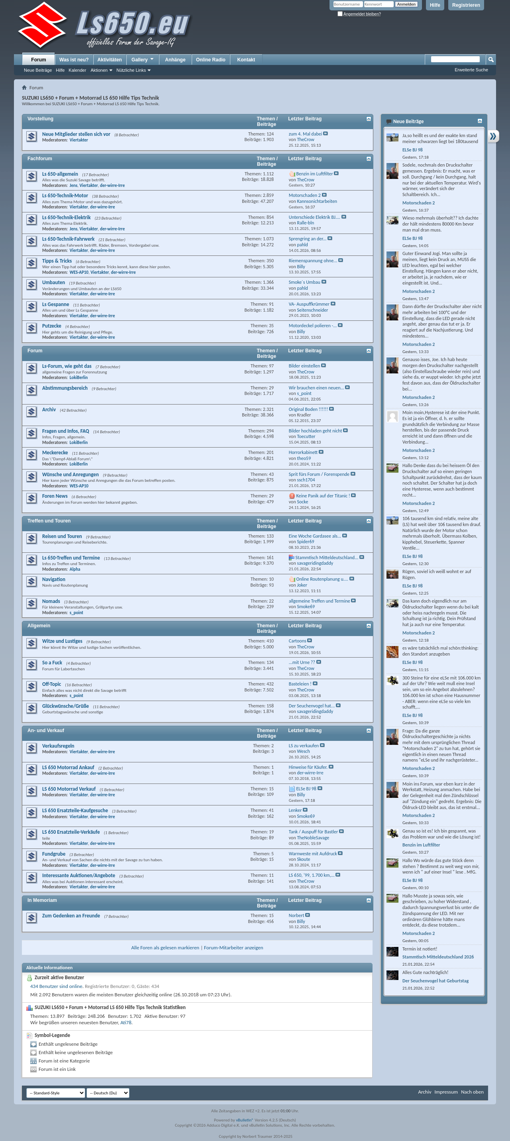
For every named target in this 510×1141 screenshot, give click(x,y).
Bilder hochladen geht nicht (315, 431)
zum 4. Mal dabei (305, 134)
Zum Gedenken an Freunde (71, 916)
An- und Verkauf (45, 730)
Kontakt (246, 60)
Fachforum (39, 158)
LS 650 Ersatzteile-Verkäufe (71, 832)
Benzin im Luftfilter (314, 174)
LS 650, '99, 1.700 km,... (312, 875)
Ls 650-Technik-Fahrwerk (68, 239)
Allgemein (38, 625)
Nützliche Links (131, 70)
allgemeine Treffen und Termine (319, 601)
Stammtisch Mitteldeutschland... (327, 557)
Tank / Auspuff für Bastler (313, 832)
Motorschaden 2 (305, 195)
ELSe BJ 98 (306, 788)
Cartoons (297, 641)
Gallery (143, 59)
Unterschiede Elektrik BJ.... (314, 217)
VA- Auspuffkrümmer (309, 304)
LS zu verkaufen (304, 745)
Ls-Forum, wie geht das (67, 366)
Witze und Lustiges (62, 641)
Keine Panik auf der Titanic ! (323, 496)
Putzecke (51, 326)
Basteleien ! (300, 684)
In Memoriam (42, 900)
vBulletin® (245, 1120)
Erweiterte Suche (471, 69)
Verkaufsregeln (58, 746)
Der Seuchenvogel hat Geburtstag (435, 981)
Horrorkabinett (303, 452)
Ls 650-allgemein (60, 174)
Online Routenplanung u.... (322, 579)
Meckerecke (55, 453)
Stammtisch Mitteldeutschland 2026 (438, 957)
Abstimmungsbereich (65, 388)
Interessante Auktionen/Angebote (78, 875)
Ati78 (125, 1022)
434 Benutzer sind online (56, 986)
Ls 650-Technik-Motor (65, 195)
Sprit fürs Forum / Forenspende (319, 474)
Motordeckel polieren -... (313, 325)
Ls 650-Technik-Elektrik (66, 217)
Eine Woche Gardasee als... (315, 536)
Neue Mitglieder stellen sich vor (76, 134)
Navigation (53, 579)
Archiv (49, 409)
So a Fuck (52, 663)
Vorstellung (40, 119)
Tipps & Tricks (57, 261)
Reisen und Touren (62, 536)
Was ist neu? (74, 60)
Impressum (446, 1092)
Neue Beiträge (38, 70)
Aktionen (99, 70)
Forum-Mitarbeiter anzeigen (233, 948)
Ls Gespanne (55, 304)
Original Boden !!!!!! (308, 409)
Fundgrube (53, 854)
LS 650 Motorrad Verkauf (69, 789)
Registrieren (466, 5)
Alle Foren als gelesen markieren (165, 948)
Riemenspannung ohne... (313, 260)
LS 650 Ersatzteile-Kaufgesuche (75, 810)
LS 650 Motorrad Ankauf (68, 767)
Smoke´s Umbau (304, 282)
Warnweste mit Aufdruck (313, 853)
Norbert (296, 915)
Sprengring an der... (307, 239)
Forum (38, 60)
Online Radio (211, 60)
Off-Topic (51, 684)
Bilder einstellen (304, 366)
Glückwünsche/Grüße (65, 706)
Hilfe (435, 5)
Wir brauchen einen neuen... (316, 388)
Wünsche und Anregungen (70, 474)
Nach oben (472, 1092)
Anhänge (175, 60)
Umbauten (53, 282)
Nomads (51, 601)
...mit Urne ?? (302, 662)
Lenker (295, 810)
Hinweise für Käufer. (308, 767)
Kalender (77, 70)
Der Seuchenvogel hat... (312, 706)
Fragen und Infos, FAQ (65, 431)
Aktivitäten (110, 60)
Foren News (55, 496)
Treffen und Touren (49, 521)
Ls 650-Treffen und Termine (71, 558)
